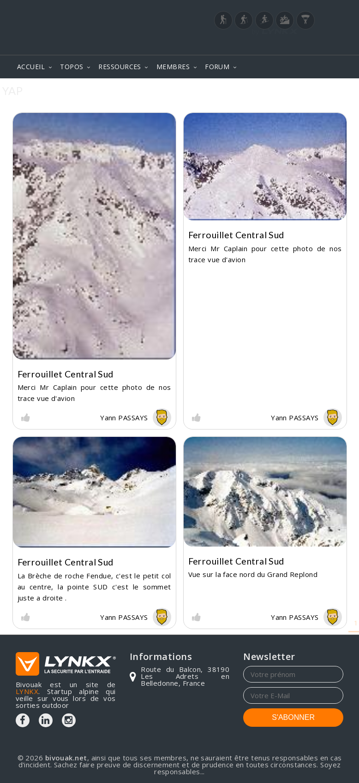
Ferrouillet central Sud (66, 374)
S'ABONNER (293, 717)
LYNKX (27, 691)
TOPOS (71, 66)
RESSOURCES (119, 66)
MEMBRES (173, 66)
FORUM (217, 66)
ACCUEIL (31, 66)
